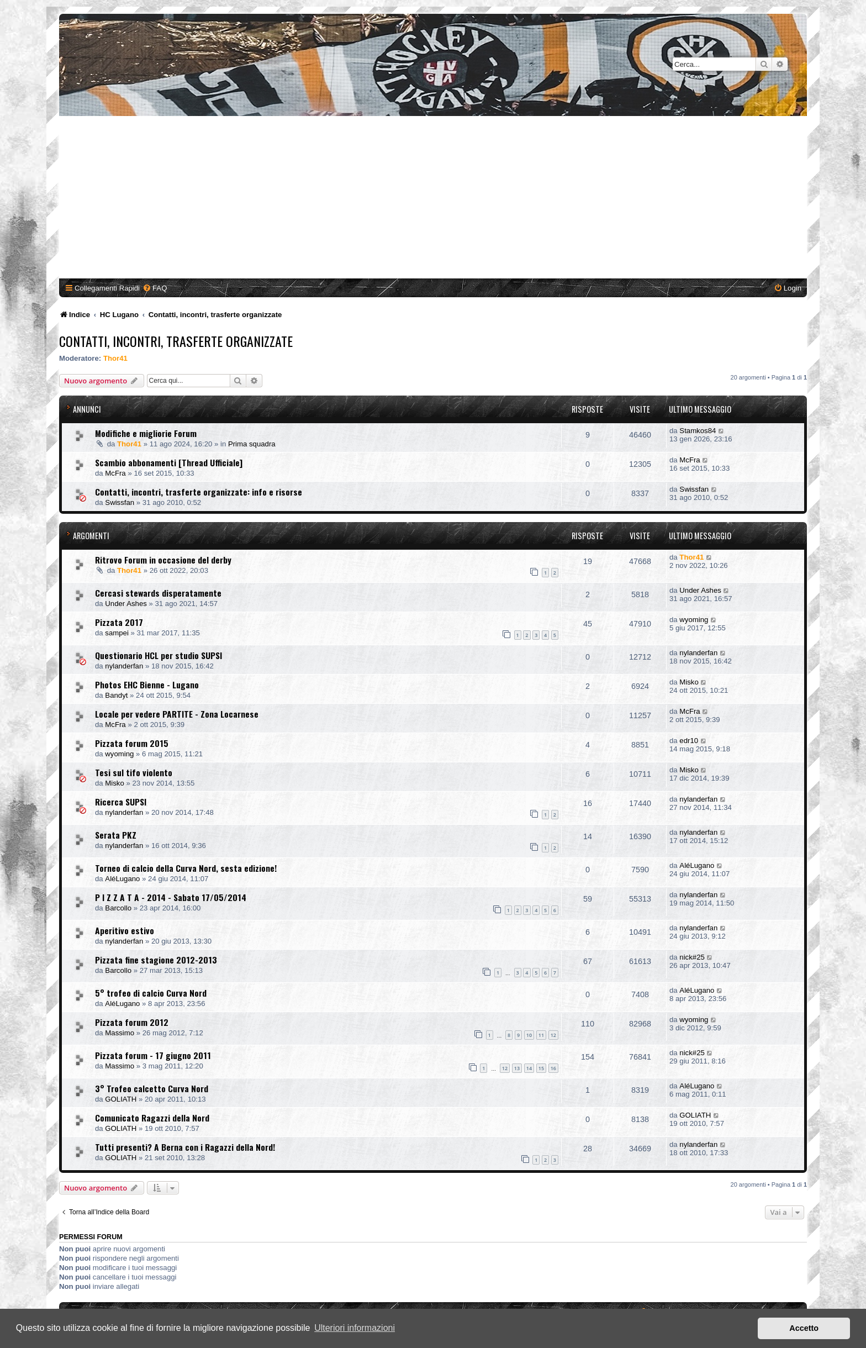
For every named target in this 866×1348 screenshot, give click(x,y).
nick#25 (691, 957)
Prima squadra (252, 444)
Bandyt (116, 695)
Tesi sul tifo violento (133, 772)
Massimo (119, 1033)
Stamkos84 (697, 430)
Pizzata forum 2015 (131, 743)
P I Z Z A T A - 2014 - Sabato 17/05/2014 (170, 897)
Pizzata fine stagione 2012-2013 (156, 959)
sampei (117, 633)
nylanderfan (124, 666)
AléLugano (122, 879)
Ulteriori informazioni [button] (354, 1328)
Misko (688, 682)
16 (553, 1068)
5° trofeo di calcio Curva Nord (151, 992)
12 (553, 1035)
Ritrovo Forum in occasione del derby (163, 559)
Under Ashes (126, 603)
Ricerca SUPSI (120, 801)
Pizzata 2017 (119, 622)
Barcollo (118, 908)
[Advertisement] (433, 199)
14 (529, 1068)
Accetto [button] (804, 1328)
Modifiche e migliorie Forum (146, 433)
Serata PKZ (115, 834)
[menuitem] (154, 288)
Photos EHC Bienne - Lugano (147, 684)
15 (541, 1068)
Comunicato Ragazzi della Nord (152, 1117)
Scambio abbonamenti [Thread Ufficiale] (168, 462)
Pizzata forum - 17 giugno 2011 (153, 1055)
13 (517, 1068)
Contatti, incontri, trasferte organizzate (176, 341)
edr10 (688, 740)
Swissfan (119, 502)
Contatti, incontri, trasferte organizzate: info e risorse (198, 491)
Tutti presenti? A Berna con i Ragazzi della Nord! (185, 1147)
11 (541, 1035)
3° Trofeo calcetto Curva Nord (151, 1088)
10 (529, 1035)
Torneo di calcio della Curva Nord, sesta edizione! (186, 868)
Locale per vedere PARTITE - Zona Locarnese (176, 713)
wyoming (693, 619)
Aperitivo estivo (124, 930)
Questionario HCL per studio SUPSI (158, 655)
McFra (115, 473)
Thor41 (115, 358)
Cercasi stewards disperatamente (158, 592)
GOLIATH (120, 1099)
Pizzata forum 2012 (131, 1022)
